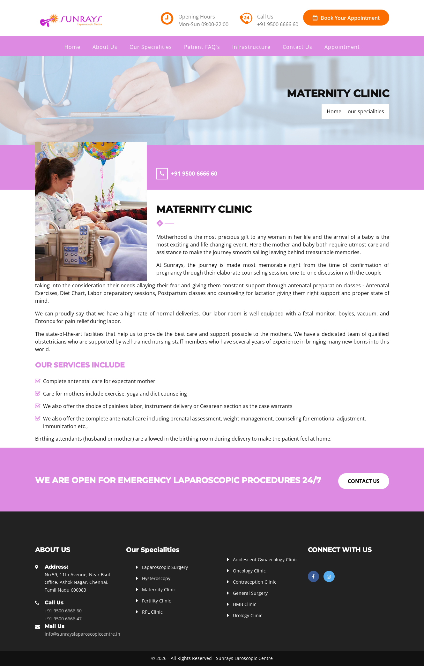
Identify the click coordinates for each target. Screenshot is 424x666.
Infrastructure (251, 46)
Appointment (342, 46)
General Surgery (250, 593)
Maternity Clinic (159, 590)
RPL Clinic (152, 612)
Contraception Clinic (254, 582)
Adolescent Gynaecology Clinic (265, 559)
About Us (105, 46)
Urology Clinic (247, 615)
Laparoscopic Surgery (165, 567)
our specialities (366, 111)
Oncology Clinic (249, 571)
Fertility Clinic (156, 601)
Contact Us (297, 46)
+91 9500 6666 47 (63, 619)
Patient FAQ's (202, 46)
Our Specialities (151, 46)
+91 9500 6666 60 (277, 24)
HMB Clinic (244, 604)
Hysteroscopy (156, 578)
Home (72, 46)
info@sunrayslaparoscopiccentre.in (82, 634)
